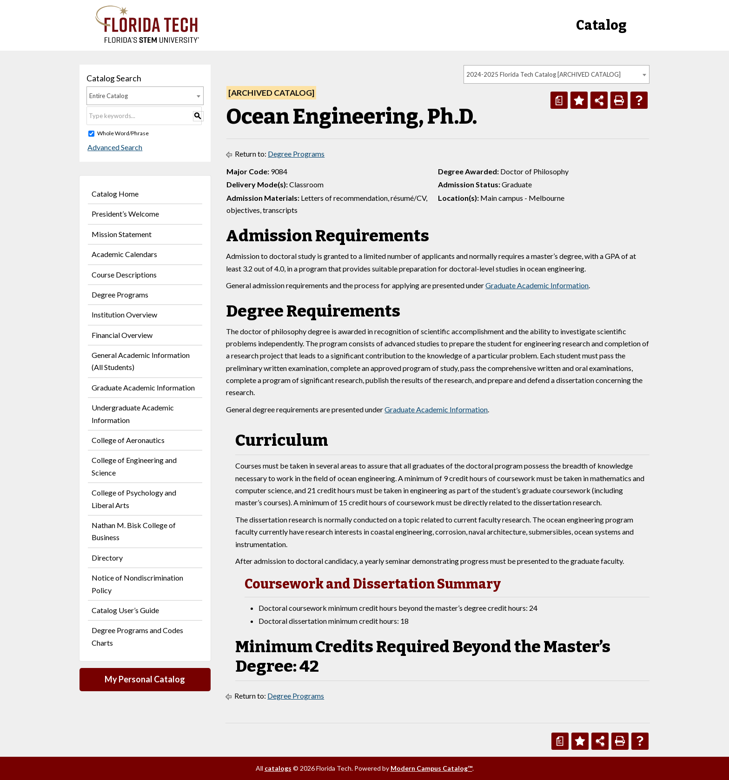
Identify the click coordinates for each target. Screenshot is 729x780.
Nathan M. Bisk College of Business (134, 531)
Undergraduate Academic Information (133, 413)
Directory (107, 557)
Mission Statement (122, 234)
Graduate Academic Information (143, 387)
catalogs (278, 768)
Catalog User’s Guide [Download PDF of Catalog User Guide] (125, 610)
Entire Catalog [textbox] (108, 95)
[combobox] (556, 74)
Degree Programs (120, 294)
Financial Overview (122, 335)
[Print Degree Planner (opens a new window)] (559, 100)
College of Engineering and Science (134, 466)
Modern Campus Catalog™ (431, 768)
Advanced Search (113, 147)
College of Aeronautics (128, 440)
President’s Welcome (125, 213)
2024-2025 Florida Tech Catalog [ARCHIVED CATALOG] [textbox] (543, 74)
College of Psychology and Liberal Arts (134, 498)
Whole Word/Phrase (123, 133)
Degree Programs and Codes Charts (137, 636)
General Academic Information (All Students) (141, 360)
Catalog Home (115, 193)
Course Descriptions (124, 274)
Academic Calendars (124, 254)
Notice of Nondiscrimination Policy (137, 583)
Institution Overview (124, 314)
